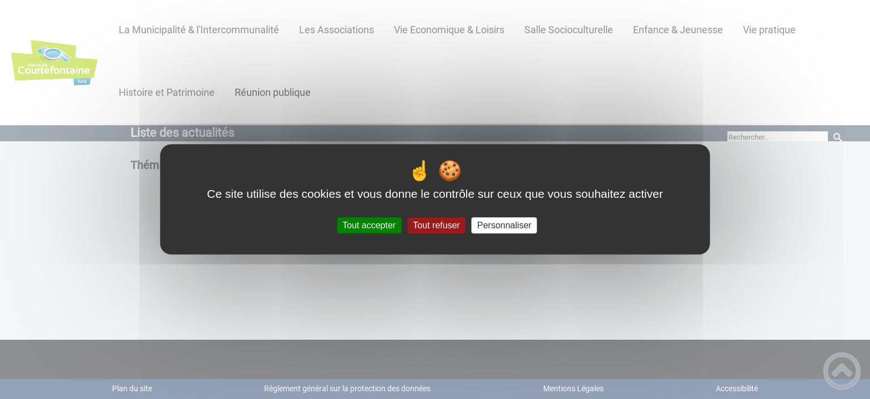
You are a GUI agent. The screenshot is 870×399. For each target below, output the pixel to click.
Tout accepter (369, 225)
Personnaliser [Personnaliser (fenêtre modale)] (504, 225)
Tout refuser (436, 225)
